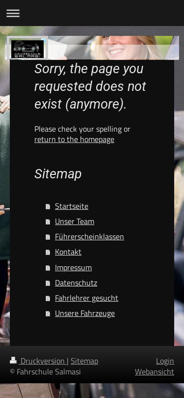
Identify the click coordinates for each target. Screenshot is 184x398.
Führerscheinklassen (89, 236)
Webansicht (154, 371)
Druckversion (38, 361)
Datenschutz (76, 282)
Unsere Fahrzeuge (85, 313)
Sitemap (84, 361)
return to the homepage (74, 139)
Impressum (73, 267)
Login (165, 361)
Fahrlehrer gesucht (86, 298)
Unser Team (74, 221)
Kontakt (68, 251)
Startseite (71, 206)
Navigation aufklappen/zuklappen (92, 13)
